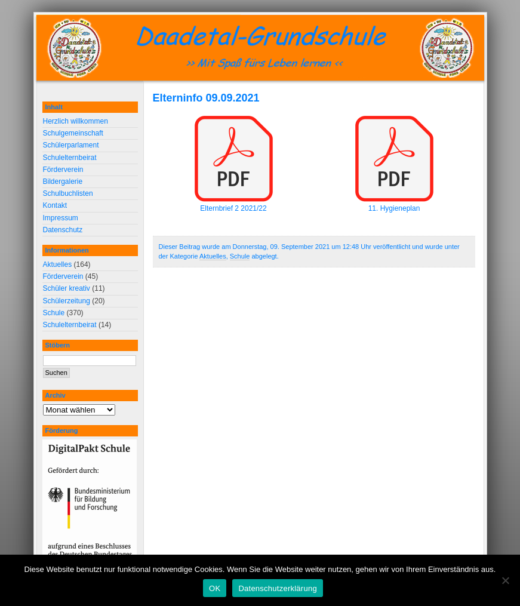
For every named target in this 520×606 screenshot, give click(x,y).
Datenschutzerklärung (277, 588)
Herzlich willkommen (75, 121)
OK (214, 588)
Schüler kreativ (66, 288)
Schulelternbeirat (70, 157)
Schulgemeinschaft (73, 133)
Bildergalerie (63, 181)
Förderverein (63, 169)
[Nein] (505, 580)
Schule (240, 256)
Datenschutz (63, 230)
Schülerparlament (71, 145)
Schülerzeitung (66, 301)
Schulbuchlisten (68, 193)
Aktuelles (212, 256)
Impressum (60, 218)
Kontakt (55, 205)
